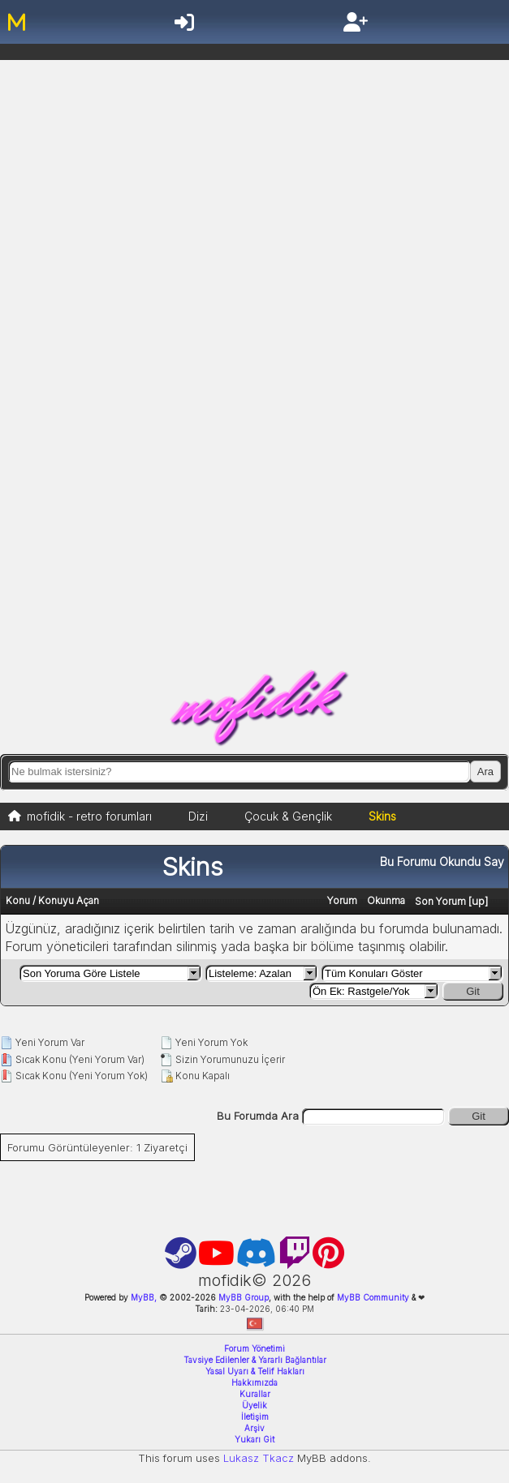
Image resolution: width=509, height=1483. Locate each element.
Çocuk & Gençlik (288, 816)
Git (473, 991)
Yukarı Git (254, 1439)
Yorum (342, 900)
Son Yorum (440, 901)
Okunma (386, 900)
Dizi (198, 816)
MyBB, (144, 1297)
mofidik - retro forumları (89, 816)
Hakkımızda (254, 1382)
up (478, 900)
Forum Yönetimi (254, 1348)
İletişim (255, 1416)
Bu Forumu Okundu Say (442, 861)
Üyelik (254, 1405)
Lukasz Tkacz (258, 1457)
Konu (18, 900)
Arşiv (254, 1428)
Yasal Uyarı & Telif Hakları (254, 1371)
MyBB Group (242, 1297)
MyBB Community (373, 1297)
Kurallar (254, 1394)
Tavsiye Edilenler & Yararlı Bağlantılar (254, 1360)
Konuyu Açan (68, 900)
